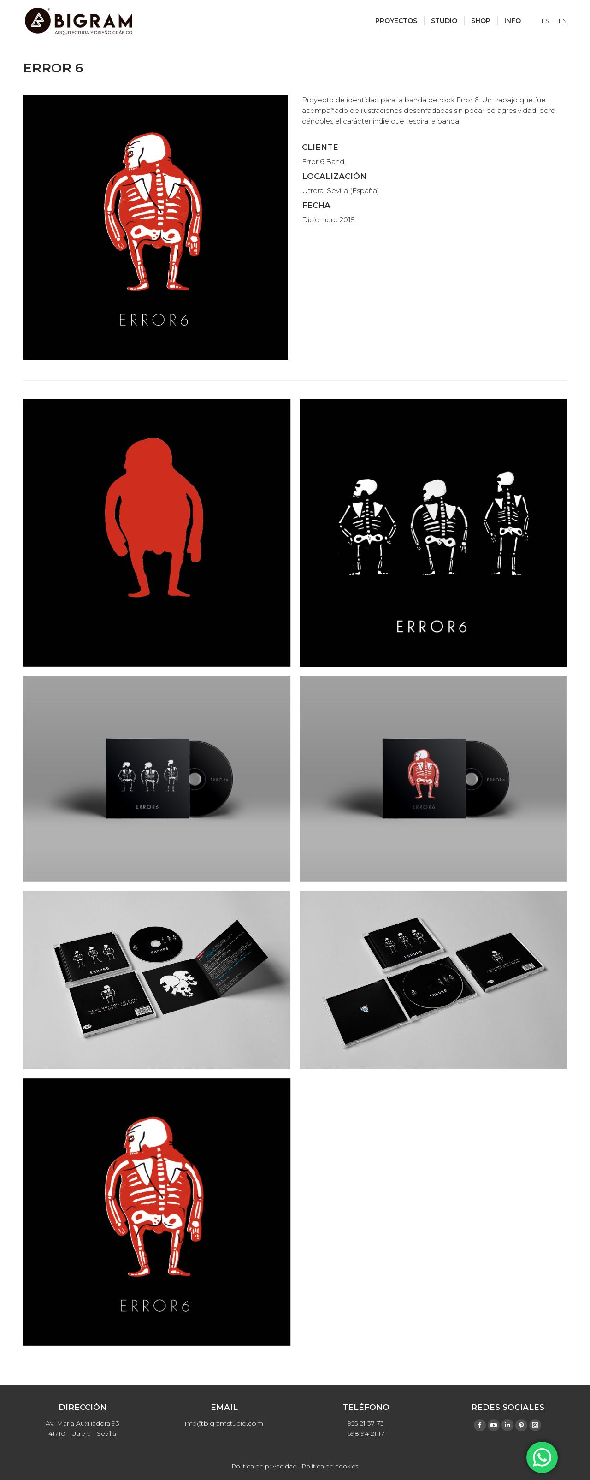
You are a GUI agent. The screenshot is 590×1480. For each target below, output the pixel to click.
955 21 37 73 (366, 1423)
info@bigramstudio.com (224, 1423)
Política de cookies (330, 1466)
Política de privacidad (264, 1466)
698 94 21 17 (365, 1433)
